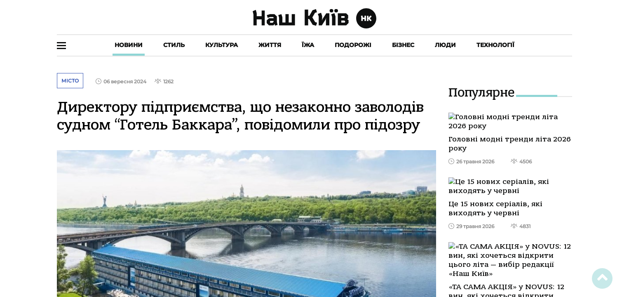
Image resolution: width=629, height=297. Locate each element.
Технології (495, 45)
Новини (129, 45)
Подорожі (353, 45)
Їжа (308, 45)
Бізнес (403, 45)
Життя (269, 45)
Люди (445, 45)
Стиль (174, 45)
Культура (221, 45)
